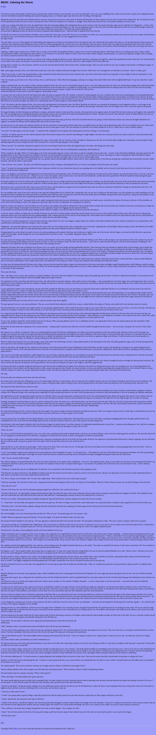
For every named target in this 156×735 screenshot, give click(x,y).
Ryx (4, 6)
